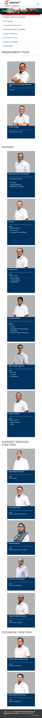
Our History (8, 21)
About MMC (8, 46)
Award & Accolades (11, 42)
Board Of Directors (10, 34)
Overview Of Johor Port (12, 25)
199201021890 (7, 713)
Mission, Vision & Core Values (14, 17)
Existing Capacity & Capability (14, 29)
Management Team (11, 38)
